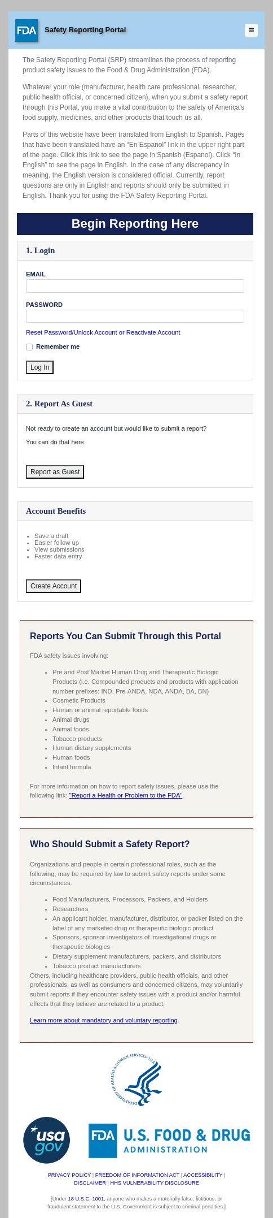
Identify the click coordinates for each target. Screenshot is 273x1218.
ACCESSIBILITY (202, 1175)
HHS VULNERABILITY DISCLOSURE (155, 1183)
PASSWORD (44, 304)
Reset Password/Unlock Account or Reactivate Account (103, 333)
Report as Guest (55, 472)
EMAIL (36, 274)
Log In (39, 367)
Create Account (53, 586)
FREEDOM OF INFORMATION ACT (137, 1175)
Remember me (58, 346)
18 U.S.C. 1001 (86, 1199)
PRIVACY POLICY (69, 1175)
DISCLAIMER (90, 1183)
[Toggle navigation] (251, 30)
